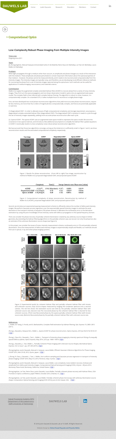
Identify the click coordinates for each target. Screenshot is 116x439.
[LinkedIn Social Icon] (85, 401)
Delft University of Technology (21, 403)
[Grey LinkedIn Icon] (110, 5)
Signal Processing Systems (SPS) (21, 399)
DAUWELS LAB (15, 6)
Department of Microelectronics (21, 401)
